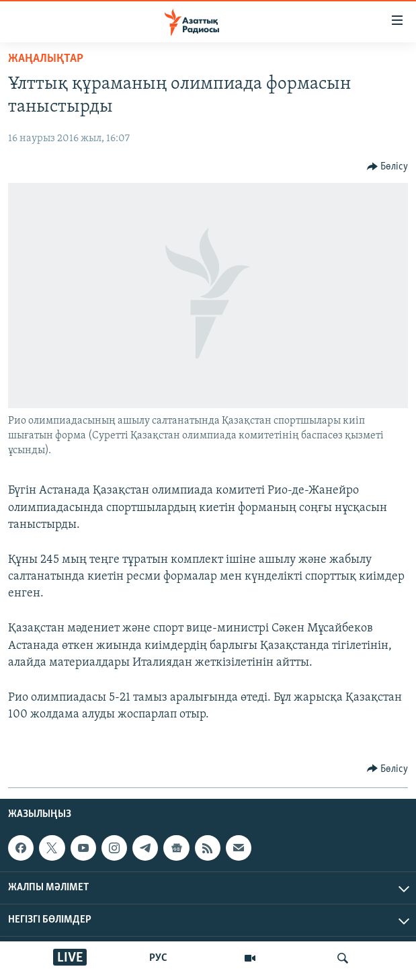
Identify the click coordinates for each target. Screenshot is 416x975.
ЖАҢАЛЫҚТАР (45, 58)
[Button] (388, 166)
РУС (158, 958)
